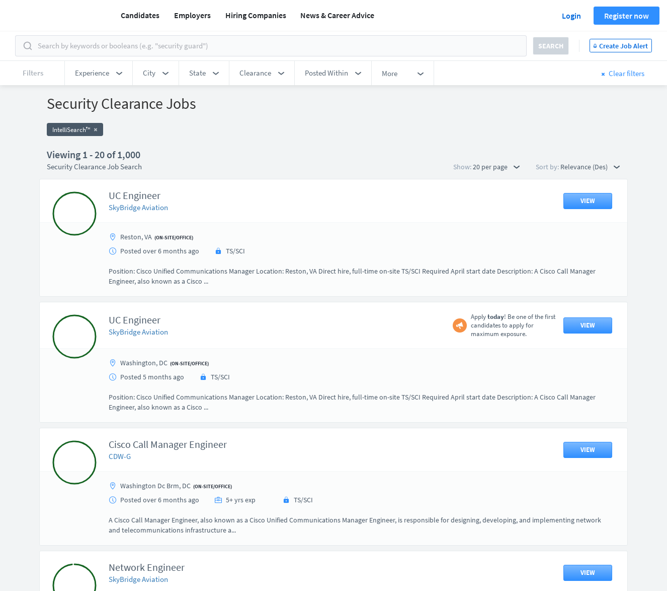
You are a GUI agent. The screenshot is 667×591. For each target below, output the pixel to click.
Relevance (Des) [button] (590, 166)
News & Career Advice (337, 15)
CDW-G (120, 456)
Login (571, 16)
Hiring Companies (255, 15)
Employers (192, 15)
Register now (626, 16)
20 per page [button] (496, 166)
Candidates (140, 15)
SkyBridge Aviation (138, 207)
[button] (98, 73)
